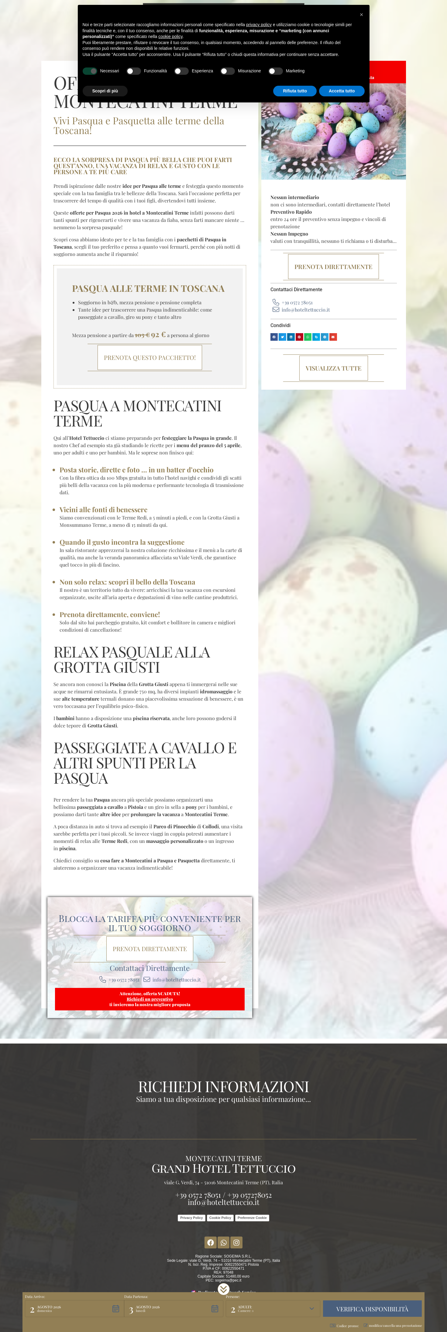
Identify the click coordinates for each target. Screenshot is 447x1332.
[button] (274, 337)
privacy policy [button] (259, 24)
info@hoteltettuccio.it (224, 1202)
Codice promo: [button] (344, 1325)
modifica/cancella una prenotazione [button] (393, 1325)
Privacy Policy (191, 1218)
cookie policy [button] (170, 36)
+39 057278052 (249, 1194)
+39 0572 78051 (198, 1194)
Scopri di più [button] (105, 90)
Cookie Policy (220, 1218)
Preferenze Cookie (252, 1218)
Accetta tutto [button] (342, 90)
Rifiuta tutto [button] (295, 90)
